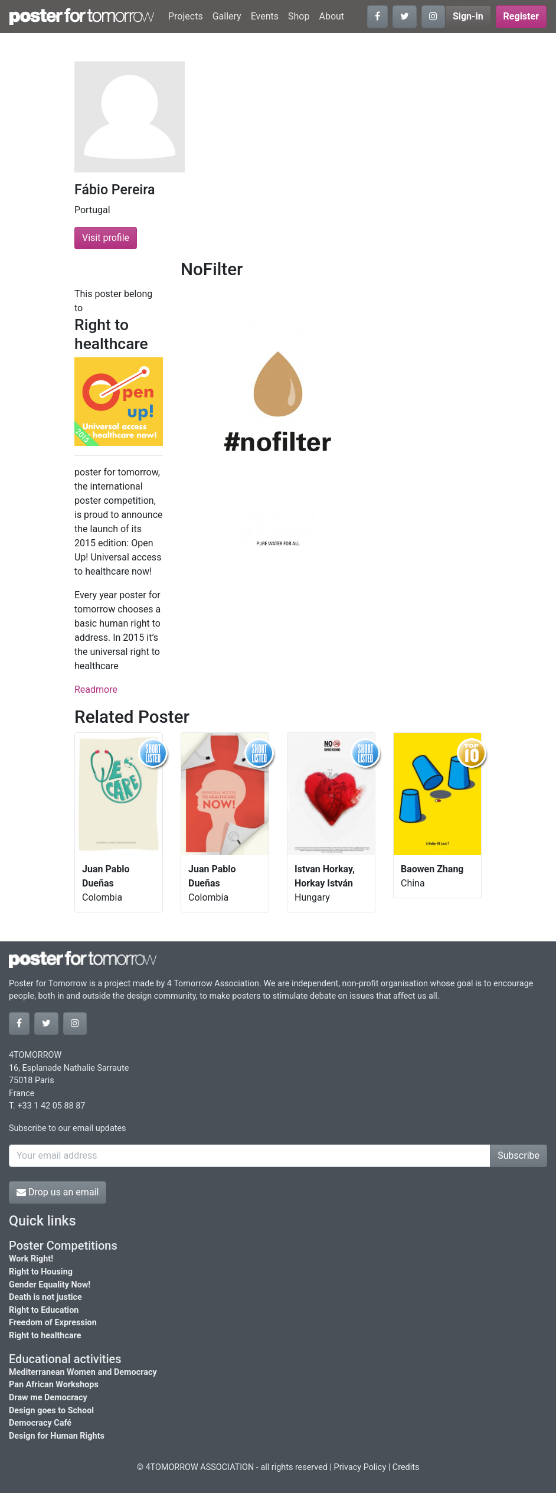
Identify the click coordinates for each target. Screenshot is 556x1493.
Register (521, 16)
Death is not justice (45, 1297)
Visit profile (105, 237)
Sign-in (468, 16)
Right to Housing (41, 1272)
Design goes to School (51, 1411)
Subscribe (518, 1155)
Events (265, 16)
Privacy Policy (360, 1467)
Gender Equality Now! (49, 1285)
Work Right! (31, 1259)
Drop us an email (58, 1192)
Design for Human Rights (56, 1436)
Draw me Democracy (48, 1398)
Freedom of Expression (53, 1323)
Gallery (226, 16)
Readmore (95, 689)
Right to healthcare (45, 1336)
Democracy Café (40, 1423)
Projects (185, 16)
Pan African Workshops (54, 1385)
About (331, 16)
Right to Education (44, 1310)
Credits (406, 1467)
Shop (298, 16)
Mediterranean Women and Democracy (83, 1372)
